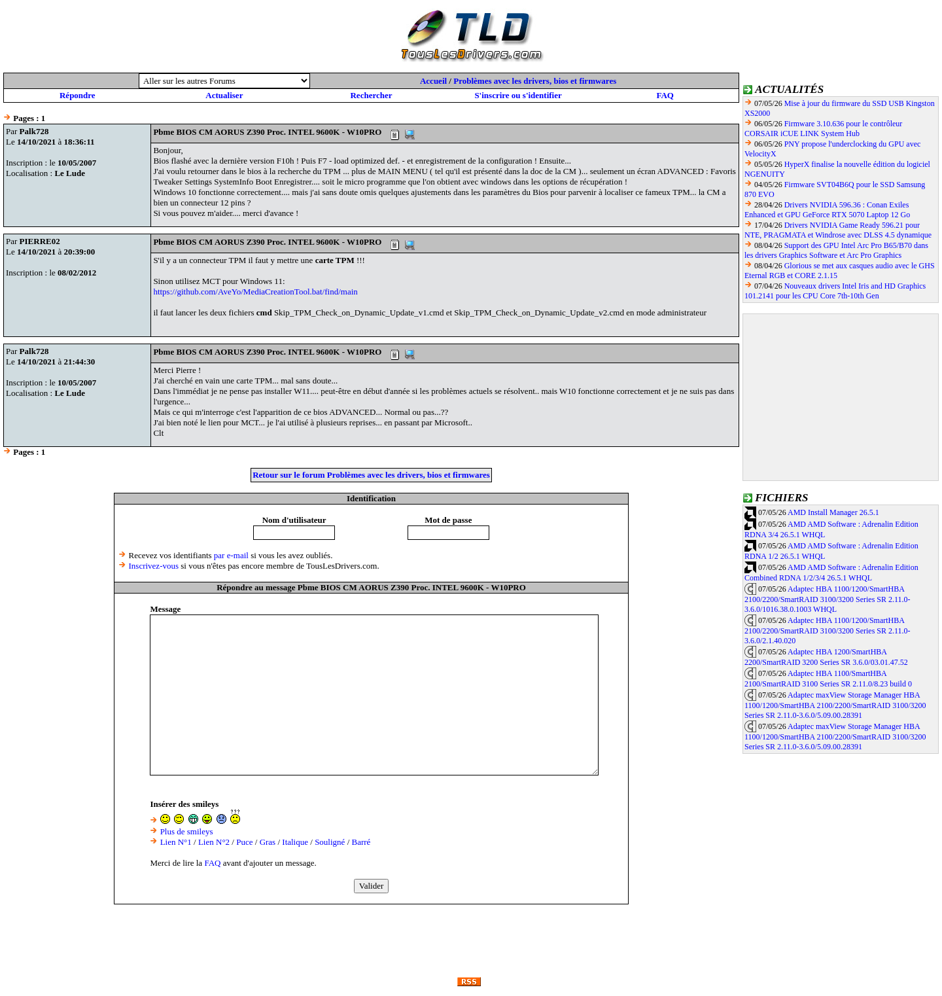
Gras (268, 842)
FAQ (664, 95)
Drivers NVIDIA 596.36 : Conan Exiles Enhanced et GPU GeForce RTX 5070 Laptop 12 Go (827, 209)
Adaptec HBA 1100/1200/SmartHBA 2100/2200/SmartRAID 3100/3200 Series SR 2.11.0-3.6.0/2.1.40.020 (827, 631)
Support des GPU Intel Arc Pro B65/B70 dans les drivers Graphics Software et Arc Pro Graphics (836, 250)
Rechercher (371, 95)
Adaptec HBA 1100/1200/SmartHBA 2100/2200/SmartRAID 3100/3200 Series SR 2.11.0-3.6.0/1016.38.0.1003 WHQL (827, 599)
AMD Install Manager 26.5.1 (833, 512)
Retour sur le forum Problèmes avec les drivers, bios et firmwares (371, 475)
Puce (244, 842)
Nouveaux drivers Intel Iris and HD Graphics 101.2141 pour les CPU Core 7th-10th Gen (835, 290)
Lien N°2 (214, 842)
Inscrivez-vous (154, 566)
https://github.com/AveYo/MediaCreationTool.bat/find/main (255, 291)
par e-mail (231, 555)
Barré (361, 842)
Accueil (433, 81)
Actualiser (224, 95)
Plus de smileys (186, 831)
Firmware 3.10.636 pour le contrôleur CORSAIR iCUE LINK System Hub (823, 128)
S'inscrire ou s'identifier (517, 95)
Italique (295, 842)
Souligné (330, 842)
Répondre (78, 95)
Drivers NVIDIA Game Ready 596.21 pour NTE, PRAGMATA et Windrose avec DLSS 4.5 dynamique (838, 230)
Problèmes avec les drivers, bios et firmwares (534, 81)
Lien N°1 (176, 842)
